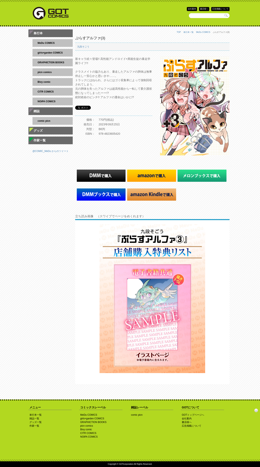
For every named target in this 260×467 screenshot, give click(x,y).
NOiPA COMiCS (46, 101)
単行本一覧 (188, 32)
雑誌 (37, 111)
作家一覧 (40, 140)
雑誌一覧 (34, 418)
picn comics (45, 72)
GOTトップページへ (193, 414)
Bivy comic (44, 82)
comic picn (44, 120)
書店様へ (204, 9)
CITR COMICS (46, 91)
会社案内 (192, 9)
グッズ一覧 (35, 422)
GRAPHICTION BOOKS (51, 62)
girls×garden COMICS (50, 52)
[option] (152, 298)
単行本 (38, 33)
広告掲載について (220, 9)
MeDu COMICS (203, 32)
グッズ (38, 130)
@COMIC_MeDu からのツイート (50, 151)
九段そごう (83, 46)
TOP (179, 32)
